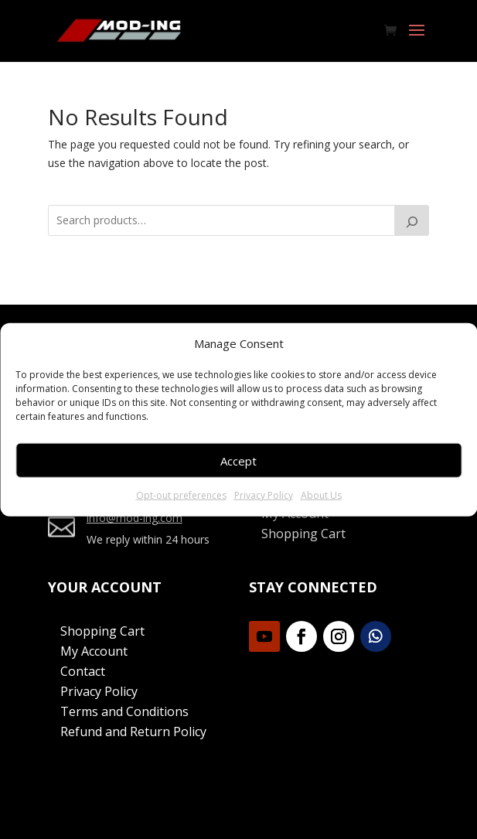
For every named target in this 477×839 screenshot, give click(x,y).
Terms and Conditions (124, 711)
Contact (82, 671)
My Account (94, 651)
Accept (238, 461)
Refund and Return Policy (133, 731)
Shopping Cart (303, 533)
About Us (321, 495)
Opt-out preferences (181, 495)
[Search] (412, 220)
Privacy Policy (263, 495)
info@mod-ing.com (134, 517)
